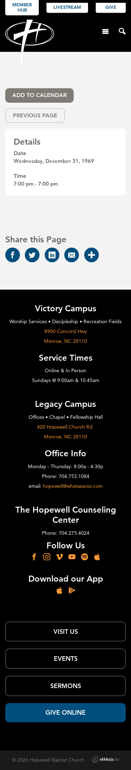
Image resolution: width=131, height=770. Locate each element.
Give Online (65, 712)
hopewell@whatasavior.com (73, 486)
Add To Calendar (39, 95)
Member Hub (22, 7)
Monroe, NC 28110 (65, 341)
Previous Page (35, 115)
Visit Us (65, 631)
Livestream (67, 7)
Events (66, 658)
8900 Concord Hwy (65, 331)
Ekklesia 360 (105, 759)
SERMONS (65, 686)
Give (110, 7)
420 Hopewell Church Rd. (65, 427)
